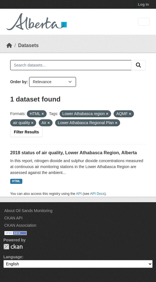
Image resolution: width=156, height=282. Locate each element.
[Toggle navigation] (144, 22)
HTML (16, 181)
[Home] (9, 45)
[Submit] (138, 65)
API (79, 194)
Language (12, 257)
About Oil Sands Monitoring (28, 210)
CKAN (13, 247)
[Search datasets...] (70, 65)
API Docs (97, 194)
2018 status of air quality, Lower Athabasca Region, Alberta (73, 152)
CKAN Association (20, 225)
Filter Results (26, 132)
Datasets (28, 45)
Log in (143, 4)
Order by (18, 82)
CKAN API (13, 218)
